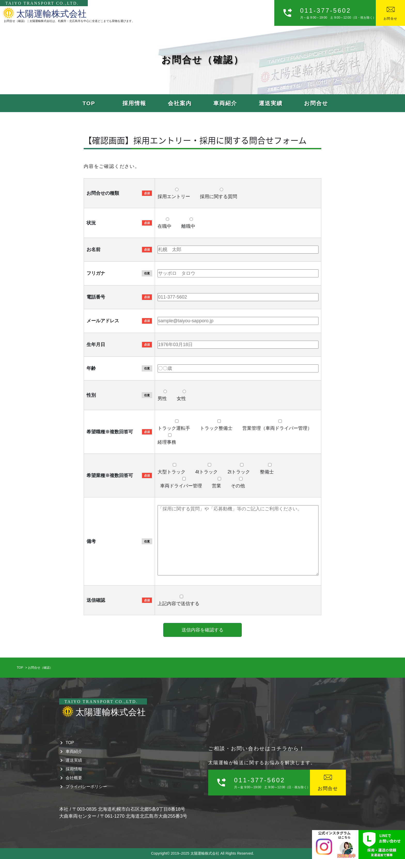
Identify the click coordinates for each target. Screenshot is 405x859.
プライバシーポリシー (86, 786)
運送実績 (271, 103)
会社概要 (74, 778)
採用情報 (134, 103)
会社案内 (180, 103)
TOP (89, 103)
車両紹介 (225, 103)
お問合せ (316, 103)
